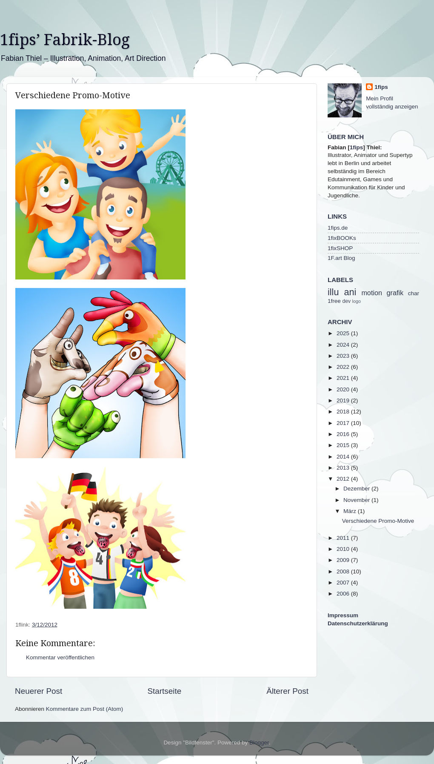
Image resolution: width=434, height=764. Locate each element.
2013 (344, 468)
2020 (344, 389)
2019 (344, 400)
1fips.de (338, 228)
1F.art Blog (341, 258)
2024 (344, 345)
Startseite (164, 691)
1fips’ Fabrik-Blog (65, 40)
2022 (344, 367)
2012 (344, 479)
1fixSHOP (340, 248)
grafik (395, 292)
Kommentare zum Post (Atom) (84, 709)
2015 (344, 445)
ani (350, 292)
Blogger (259, 742)
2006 (344, 593)
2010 (344, 549)
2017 (344, 423)
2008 (344, 571)
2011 (344, 538)
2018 (344, 411)
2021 (344, 378)
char (413, 293)
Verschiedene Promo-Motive (378, 521)
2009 (344, 560)
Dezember (357, 488)
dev (347, 301)
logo (356, 301)
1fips (381, 87)
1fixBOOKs (342, 238)
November (357, 500)
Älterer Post (287, 691)
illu (333, 292)
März (350, 511)
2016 (344, 434)
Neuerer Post (38, 691)
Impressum (343, 615)
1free (334, 301)
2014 (344, 456)
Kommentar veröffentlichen (60, 657)
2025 (344, 333)
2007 (344, 582)
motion (371, 292)
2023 (344, 356)
